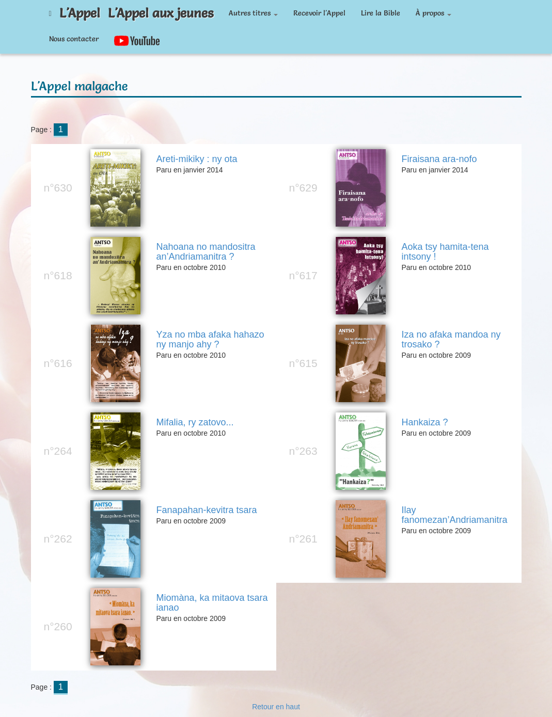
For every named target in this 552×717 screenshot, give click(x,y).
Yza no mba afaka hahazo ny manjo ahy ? (210, 340)
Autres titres (253, 13)
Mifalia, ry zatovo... (194, 422)
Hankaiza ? (424, 422)
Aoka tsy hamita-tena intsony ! (444, 252)
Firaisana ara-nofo (439, 159)
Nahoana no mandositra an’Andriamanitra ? (205, 252)
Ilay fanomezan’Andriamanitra (454, 515)
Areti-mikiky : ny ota (196, 159)
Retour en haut (276, 707)
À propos (433, 13)
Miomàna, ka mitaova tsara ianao (211, 603)
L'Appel (79, 13)
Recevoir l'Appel (319, 13)
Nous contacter (74, 38)
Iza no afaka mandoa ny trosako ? (450, 340)
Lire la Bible (380, 13)
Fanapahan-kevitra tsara (206, 510)
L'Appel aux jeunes (160, 13)
